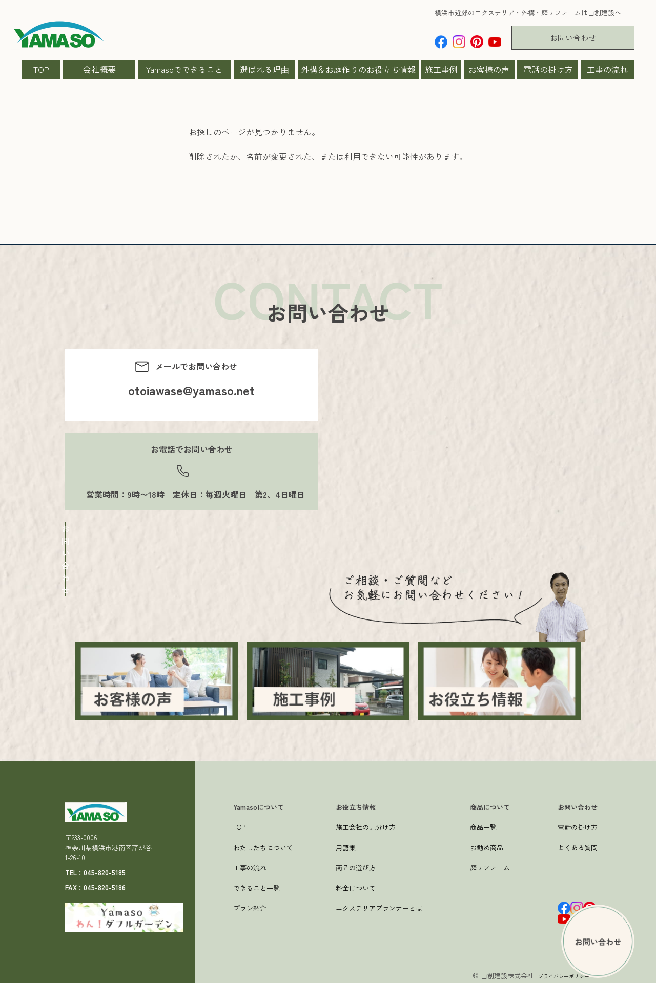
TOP (41, 69)
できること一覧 (256, 886)
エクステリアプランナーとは (379, 906)
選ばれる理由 (264, 69)
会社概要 (99, 69)
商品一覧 (483, 825)
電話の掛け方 (547, 69)
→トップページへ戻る (230, 209)
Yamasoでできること (184, 69)
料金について (356, 886)
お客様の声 (488, 69)
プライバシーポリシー (556, 973)
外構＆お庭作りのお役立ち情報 (358, 69)
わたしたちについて (263, 845)
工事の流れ (607, 69)
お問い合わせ (573, 37)
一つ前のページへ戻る (230, 222)
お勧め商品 (486, 845)
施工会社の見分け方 (366, 825)
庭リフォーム (490, 865)
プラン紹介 (249, 906)
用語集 (346, 845)
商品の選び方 (356, 865)
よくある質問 (578, 845)
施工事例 (441, 69)
